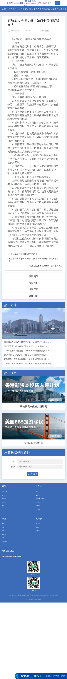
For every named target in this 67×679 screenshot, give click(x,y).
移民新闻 (33, 276)
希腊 (3, 524)
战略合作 (33, 599)
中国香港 (4, 491)
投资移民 (21, 9)
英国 (3, 538)
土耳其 (4, 502)
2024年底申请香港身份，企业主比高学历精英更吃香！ (26, 351)
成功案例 (33, 289)
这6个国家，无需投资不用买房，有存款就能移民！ (25, 355)
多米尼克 (38, 509)
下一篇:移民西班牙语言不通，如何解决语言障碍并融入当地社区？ (32, 260)
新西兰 (37, 527)
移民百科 (33, 283)
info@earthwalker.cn (11, 557)
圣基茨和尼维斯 (40, 498)
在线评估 (54, 9)
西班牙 (4, 527)
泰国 (3, 505)
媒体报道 (33, 295)
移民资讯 (46, 9)
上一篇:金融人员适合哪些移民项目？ (22, 254)
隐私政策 (38, 599)
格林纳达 (38, 505)
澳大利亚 (38, 524)
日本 (3, 495)
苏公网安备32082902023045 (37, 595)
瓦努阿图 (38, 531)
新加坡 (4, 498)
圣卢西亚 (38, 502)
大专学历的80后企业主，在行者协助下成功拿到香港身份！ (28, 364)
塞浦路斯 (4, 541)
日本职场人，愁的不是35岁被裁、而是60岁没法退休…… (27, 342)
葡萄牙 (4, 531)
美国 (37, 491)
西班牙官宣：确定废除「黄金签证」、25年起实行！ (26, 346)
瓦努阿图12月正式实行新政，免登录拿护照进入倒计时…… (28, 359)
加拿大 (37, 495)
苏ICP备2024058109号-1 (51, 595)
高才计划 (29, 9)
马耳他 (4, 534)
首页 (4, 9)
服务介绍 (38, 9)
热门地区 (13, 9)
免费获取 (32, 473)
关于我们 (63, 9)
